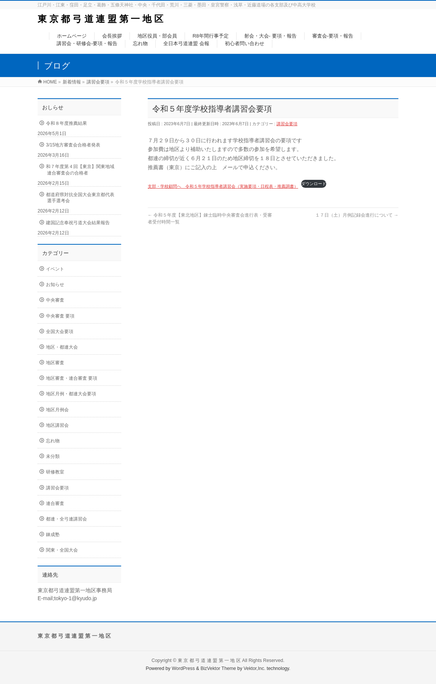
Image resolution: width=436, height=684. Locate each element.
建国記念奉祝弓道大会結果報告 (78, 222)
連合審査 (55, 503)
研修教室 (55, 472)
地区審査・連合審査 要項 (71, 378)
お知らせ (55, 284)
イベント (55, 269)
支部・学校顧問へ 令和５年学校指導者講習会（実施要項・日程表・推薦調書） (223, 186)
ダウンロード (313, 183)
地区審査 (55, 362)
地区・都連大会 (62, 347)
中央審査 (55, 300)
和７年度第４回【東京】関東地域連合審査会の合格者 (80, 169)
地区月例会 (57, 409)
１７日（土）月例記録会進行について (356, 215)
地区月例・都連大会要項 (71, 393)
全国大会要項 (59, 331)
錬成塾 (53, 534)
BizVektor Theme (218, 668)
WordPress (183, 668)
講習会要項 (286, 123)
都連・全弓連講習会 (66, 519)
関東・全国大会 (62, 550)
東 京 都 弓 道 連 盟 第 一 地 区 (100, 19)
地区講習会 (57, 425)
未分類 (53, 456)
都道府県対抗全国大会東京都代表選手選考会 (80, 197)
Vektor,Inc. (254, 668)
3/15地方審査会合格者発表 (73, 145)
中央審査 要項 (60, 316)
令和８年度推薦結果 (66, 123)
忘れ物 (53, 440)
